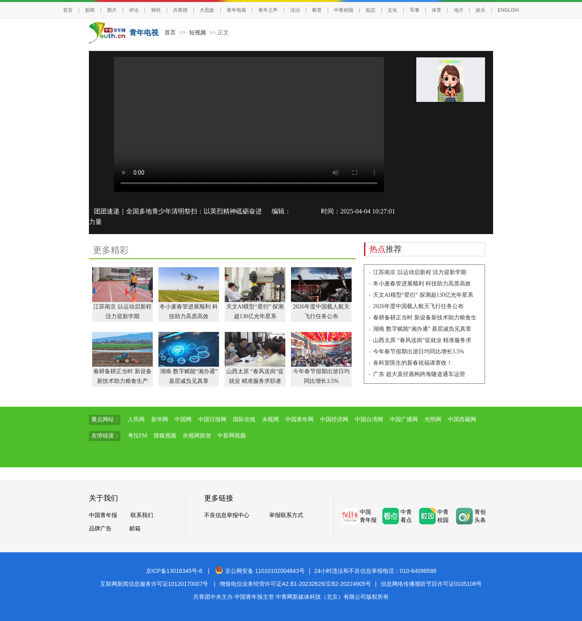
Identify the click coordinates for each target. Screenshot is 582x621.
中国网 (183, 419)
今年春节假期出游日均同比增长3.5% (418, 352)
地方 (459, 10)
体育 (436, 10)
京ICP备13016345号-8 (174, 571)
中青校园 (343, 10)
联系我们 (142, 515)
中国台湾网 (369, 419)
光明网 (432, 419)
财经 (156, 10)
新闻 (90, 10)
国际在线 (244, 419)
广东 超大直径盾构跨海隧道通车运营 (419, 374)
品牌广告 (100, 529)
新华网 (159, 419)
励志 (370, 10)
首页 (68, 10)
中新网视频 (231, 436)
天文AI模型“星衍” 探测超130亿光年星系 (423, 295)
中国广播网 (404, 419)
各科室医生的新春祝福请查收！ (412, 363)
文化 (392, 10)
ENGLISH (508, 10)
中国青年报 (103, 515)
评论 (134, 10)
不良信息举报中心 (226, 515)
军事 (415, 10)
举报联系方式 (286, 515)
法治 (295, 10)
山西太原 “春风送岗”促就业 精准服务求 (422, 340)
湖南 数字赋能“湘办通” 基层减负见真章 (422, 329)
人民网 (136, 419)
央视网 (270, 419)
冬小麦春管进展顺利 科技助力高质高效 (422, 284)
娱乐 (480, 10)
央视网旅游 (197, 436)
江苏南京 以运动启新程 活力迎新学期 (419, 272)
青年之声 (268, 10)
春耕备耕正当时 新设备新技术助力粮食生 (425, 318)
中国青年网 (299, 419)
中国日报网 (212, 419)
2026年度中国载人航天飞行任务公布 (418, 306)
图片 (112, 10)
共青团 (180, 10)
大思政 (207, 10)
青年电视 (236, 10)
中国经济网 (334, 419)
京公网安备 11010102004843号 (260, 571)
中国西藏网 (462, 419)
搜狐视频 (165, 436)
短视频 (197, 33)
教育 (317, 10)
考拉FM (137, 436)
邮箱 (135, 529)
